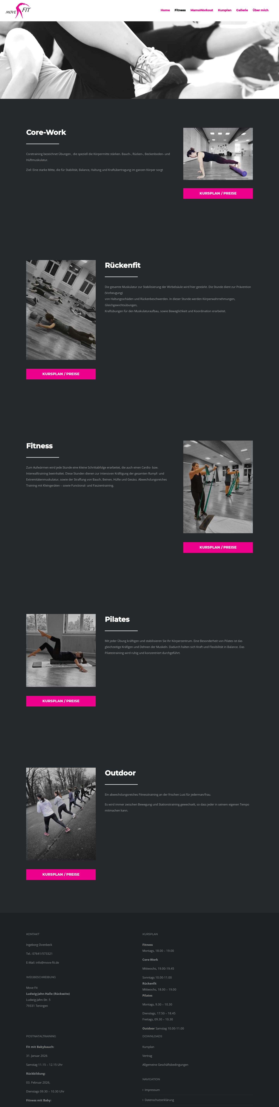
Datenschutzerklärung (159, 1100)
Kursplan (148, 1047)
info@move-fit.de (47, 962)
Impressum (152, 1090)
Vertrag (147, 1056)
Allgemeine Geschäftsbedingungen (165, 1065)
